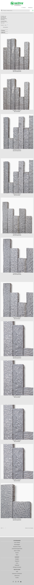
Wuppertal (17, 561)
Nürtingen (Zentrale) (17, 567)
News (17, 554)
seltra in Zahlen (17, 550)
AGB (17, 571)
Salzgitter (17, 559)
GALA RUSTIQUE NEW (17, 71)
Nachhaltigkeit (17, 544)
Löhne (17, 563)
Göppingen (17, 565)
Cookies (17, 577)
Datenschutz (17, 575)
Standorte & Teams (17, 546)
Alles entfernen (5, 27)
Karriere (17, 552)
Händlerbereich (30, 7)
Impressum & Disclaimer (17, 573)
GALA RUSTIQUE (17, 111)
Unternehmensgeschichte (17, 548)
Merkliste (24, 7)
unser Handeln (17, 542)
